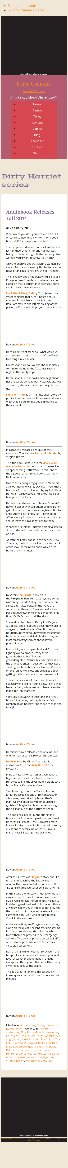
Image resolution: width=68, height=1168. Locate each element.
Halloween (44, 1043)
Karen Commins (34, 84)
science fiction (25, 1053)
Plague (35, 877)
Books (40, 1025)
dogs (9, 1039)
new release (35, 1046)
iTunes (30, 344)
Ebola (16, 1039)
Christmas (12, 1036)
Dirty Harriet (39, 765)
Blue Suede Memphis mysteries (39, 1032)
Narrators (52, 1025)
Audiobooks (28, 1025)
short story (42, 1053)
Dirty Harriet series (48, 1036)
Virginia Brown (15, 1061)
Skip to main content (24, 5)
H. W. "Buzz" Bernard (24, 1043)
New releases (14, 1029)
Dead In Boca (28, 1036)
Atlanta (44, 1029)
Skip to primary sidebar (26, 10)
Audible (20, 344)
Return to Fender (31, 1050)
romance (47, 1050)
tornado (32, 1057)
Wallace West (33, 1061)
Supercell (20, 1057)
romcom (11, 1053)
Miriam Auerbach (16, 1046)
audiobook (12, 1032)
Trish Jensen (46, 1057)
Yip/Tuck (25, 595)
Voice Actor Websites (38, 1138)
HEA (54, 1043)
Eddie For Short (30, 1039)
